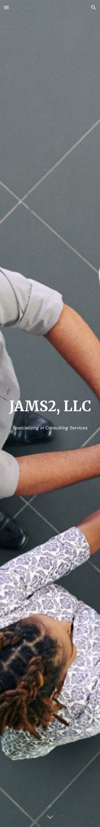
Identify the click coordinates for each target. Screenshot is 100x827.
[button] (6, 7)
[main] (50, 406)
